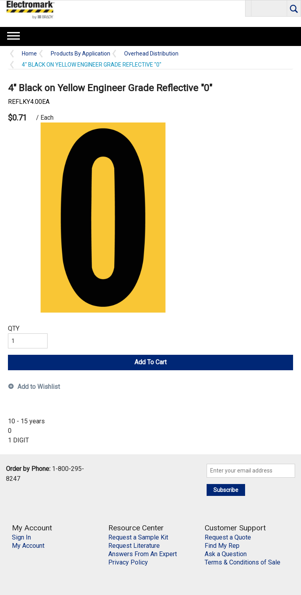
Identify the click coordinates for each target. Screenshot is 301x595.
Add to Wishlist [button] (38, 386)
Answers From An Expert (142, 554)
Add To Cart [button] (150, 362)
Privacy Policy (128, 562)
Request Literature (134, 545)
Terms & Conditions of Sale (242, 562)
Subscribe (225, 490)
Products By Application (80, 54)
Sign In (21, 537)
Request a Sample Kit (138, 537)
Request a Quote (228, 537)
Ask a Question (226, 554)
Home (29, 54)
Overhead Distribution (151, 54)
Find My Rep (222, 545)
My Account (28, 545)
